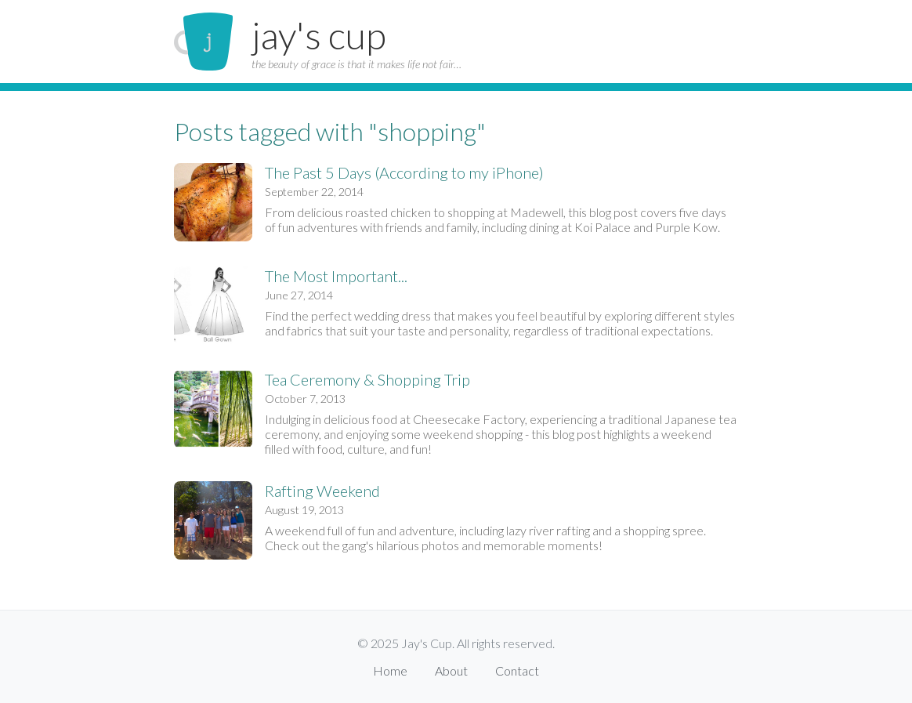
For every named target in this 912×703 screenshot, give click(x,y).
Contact (517, 670)
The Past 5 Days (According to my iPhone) (404, 172)
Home (390, 670)
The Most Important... (336, 275)
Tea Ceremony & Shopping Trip (367, 379)
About (451, 670)
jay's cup (319, 35)
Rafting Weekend (322, 490)
